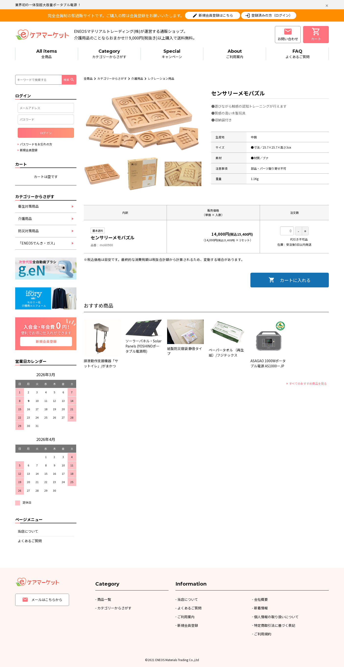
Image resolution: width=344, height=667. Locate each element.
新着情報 (261, 607)
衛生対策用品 (28, 206)
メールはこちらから (42, 600)
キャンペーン (172, 53)
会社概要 (261, 599)
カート (316, 34)
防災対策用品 (28, 230)
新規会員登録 (187, 625)
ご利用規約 (262, 633)
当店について (28, 531)
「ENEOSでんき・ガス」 (37, 243)
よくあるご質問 (297, 53)
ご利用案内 (234, 53)
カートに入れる (295, 280)
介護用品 (137, 78)
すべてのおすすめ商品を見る (308, 383)
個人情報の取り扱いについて (276, 616)
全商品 (46, 53)
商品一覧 (104, 599)
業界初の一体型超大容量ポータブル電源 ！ (48, 4)
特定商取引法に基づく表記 (274, 625)
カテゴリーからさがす (109, 53)
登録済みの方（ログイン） (272, 15)
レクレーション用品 (161, 78)
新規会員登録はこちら (216, 15)
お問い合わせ (288, 34)
